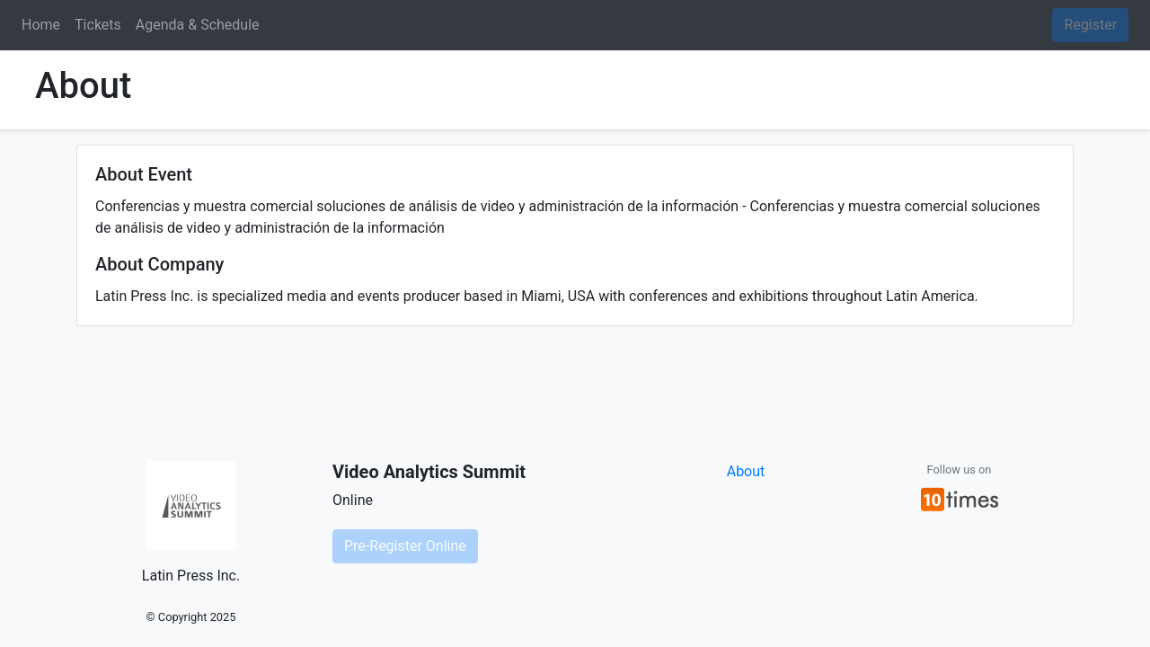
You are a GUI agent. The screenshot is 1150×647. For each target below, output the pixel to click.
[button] (959, 499)
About (746, 471)
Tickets (98, 24)
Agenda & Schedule (198, 24)
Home (41, 24)
